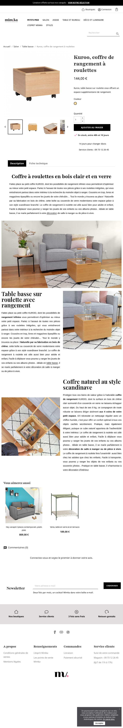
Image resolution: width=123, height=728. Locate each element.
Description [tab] (17, 163)
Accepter (99, 723)
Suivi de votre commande (106, 652)
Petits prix (33, 19)
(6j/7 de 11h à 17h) (103, 662)
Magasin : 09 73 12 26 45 (106, 657)
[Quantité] (77, 119)
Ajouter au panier (92, 127)
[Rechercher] (103, 32)
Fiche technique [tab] (38, 163)
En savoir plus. (109, 719)
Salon (46, 19)
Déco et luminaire (94, 19)
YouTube (61, 632)
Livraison (68, 652)
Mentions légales (12, 661)
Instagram (68, 632)
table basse (52, 363)
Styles (49, 25)
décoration (52, 213)
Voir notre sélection (78, 3)
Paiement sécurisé (73, 657)
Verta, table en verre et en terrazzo (65, 527)
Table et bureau (71, 19)
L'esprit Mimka (35, 25)
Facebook (55, 632)
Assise (56, 19)
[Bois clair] (76, 104)
